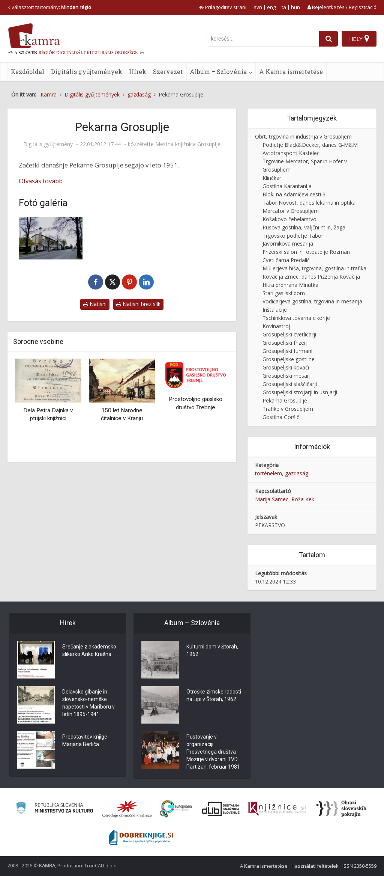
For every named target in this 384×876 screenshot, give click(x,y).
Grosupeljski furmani (287, 350)
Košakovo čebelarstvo (289, 219)
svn (258, 7)
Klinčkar (271, 177)
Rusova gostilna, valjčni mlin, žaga (303, 227)
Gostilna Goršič (280, 417)
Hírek (137, 71)
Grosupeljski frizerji (285, 342)
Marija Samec (271, 499)
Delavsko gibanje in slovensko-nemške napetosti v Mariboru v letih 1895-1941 (88, 703)
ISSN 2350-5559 (359, 865)
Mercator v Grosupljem (290, 210)
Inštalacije (274, 309)
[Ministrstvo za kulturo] (54, 809)
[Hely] (359, 39)
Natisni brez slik (138, 304)
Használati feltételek (315, 865)
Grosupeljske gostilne (288, 359)
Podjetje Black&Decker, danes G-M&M (310, 144)
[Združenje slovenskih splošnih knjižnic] (277, 808)
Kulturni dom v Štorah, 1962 (212, 650)
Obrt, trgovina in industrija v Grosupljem (303, 136)
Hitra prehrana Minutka (290, 284)
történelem (268, 473)
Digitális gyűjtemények (86, 71)
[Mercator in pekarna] (50, 238)
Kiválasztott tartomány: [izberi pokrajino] (49, 7)
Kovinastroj (276, 326)
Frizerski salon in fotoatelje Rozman (306, 251)
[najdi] (328, 39)
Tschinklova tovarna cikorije (296, 317)
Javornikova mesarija (287, 243)
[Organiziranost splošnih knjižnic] (127, 808)
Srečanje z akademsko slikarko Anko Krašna (89, 650)
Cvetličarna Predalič (286, 260)
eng (271, 7)
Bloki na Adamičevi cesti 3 (294, 194)
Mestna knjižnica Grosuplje (187, 144)
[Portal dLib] (221, 808)
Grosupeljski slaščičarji (289, 383)
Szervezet (168, 71)
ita (283, 7)
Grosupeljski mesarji (287, 375)
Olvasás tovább (41, 180)
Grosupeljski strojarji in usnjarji (299, 392)
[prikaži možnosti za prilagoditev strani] (222, 7)
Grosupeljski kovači (285, 367)
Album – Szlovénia (218, 71)
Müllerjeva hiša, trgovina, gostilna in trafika (314, 268)
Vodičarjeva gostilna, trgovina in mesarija (312, 301)
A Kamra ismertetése (291, 71)
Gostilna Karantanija (287, 186)
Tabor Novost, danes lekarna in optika (309, 202)
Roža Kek (302, 499)
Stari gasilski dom (283, 293)
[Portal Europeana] (176, 809)
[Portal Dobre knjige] (141, 837)
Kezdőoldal (27, 71)
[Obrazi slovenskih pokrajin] (341, 808)
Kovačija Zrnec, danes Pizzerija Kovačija (311, 276)
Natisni (94, 304)
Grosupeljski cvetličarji (289, 334)
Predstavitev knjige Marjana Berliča (84, 740)
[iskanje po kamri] (263, 39)
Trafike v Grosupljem (287, 408)
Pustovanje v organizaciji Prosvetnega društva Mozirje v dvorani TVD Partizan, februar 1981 (213, 752)
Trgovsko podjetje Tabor (292, 235)
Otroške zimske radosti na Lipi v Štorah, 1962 (213, 695)
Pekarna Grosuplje (284, 400)
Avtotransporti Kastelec (291, 153)
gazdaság (296, 473)
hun (295, 7)
